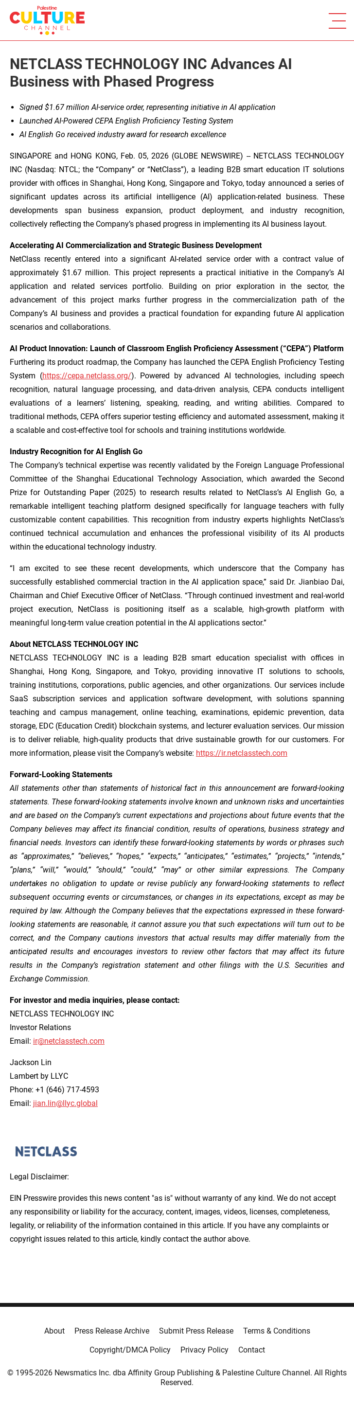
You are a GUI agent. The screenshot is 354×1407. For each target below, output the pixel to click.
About (54, 1331)
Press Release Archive (111, 1331)
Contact (251, 1349)
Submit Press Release (196, 1331)
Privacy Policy (204, 1349)
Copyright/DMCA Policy (130, 1349)
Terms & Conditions (276, 1331)
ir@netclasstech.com (69, 1041)
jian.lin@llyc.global (65, 1103)
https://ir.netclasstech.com (241, 753)
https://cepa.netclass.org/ (86, 375)
